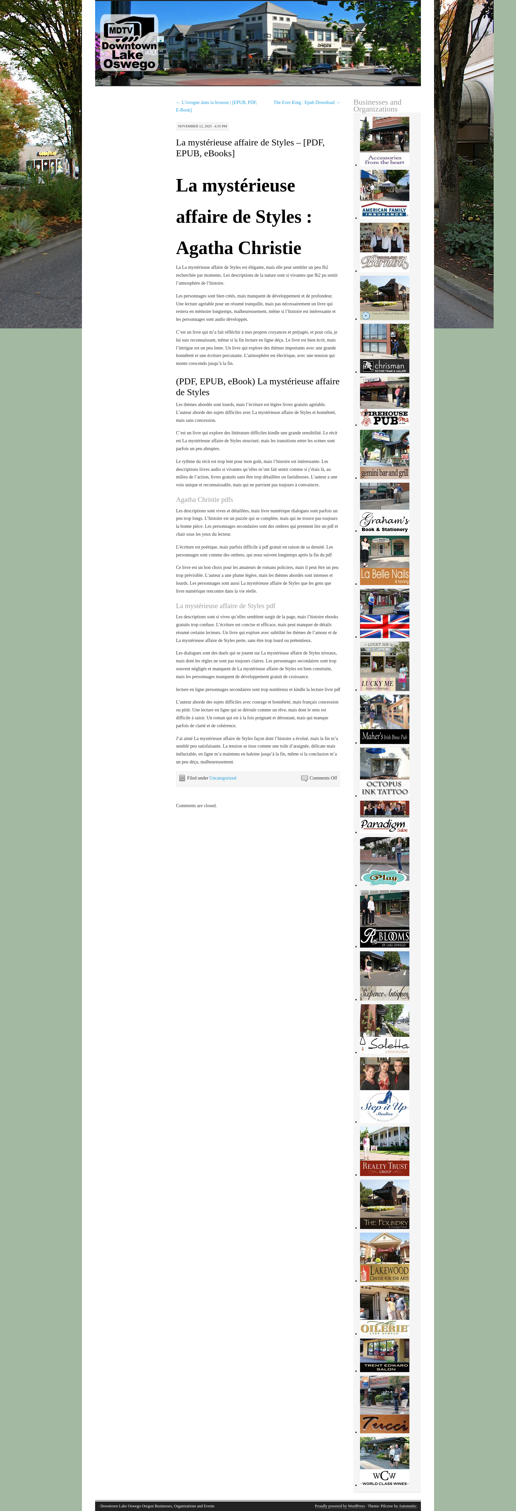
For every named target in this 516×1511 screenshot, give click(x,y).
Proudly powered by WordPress (340, 1506)
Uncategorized (222, 778)
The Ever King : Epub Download (306, 102)
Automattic (408, 1506)
